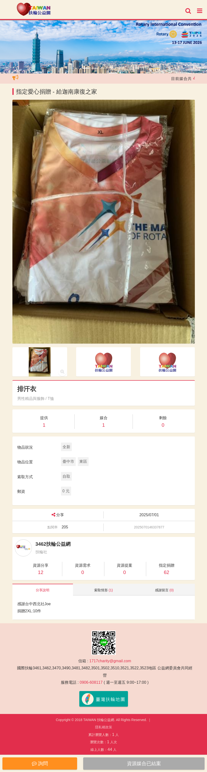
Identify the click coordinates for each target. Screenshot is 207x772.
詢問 (40, 763)
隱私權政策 (103, 727)
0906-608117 (91, 682)
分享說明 (42, 590)
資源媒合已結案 (144, 763)
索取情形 (103, 590)
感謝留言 (164, 590)
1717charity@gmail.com (110, 661)
